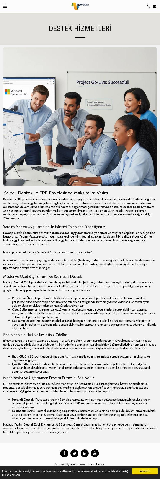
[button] (4, 6)
